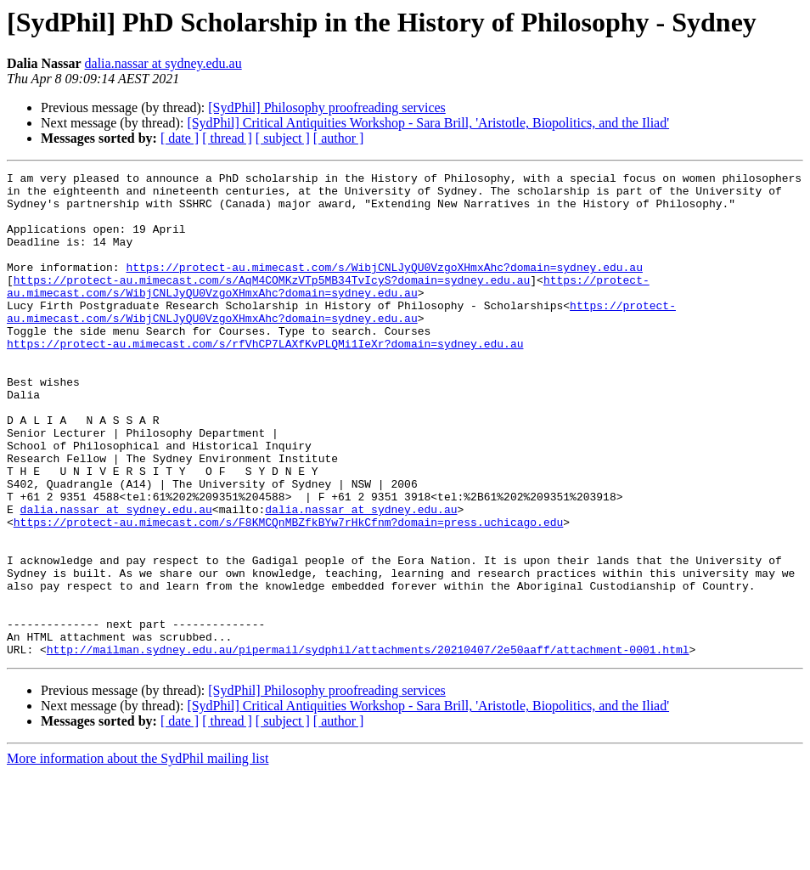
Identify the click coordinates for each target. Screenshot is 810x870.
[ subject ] (283, 138)
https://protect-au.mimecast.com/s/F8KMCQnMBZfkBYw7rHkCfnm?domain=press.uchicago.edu (288, 593)
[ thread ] (227, 138)
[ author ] (338, 138)
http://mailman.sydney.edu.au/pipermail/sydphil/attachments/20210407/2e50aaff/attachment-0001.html (368, 746)
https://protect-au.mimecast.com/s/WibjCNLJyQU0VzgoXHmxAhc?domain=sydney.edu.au (384, 287)
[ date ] (179, 138)
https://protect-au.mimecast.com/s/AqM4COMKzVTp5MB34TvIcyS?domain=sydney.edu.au (272, 302)
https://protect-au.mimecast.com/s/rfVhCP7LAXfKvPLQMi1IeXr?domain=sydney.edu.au (265, 379)
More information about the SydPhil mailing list (137, 855)
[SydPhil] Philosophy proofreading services (327, 107)
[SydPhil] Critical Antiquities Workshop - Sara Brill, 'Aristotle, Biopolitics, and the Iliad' (428, 123)
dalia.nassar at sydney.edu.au (163, 63)
